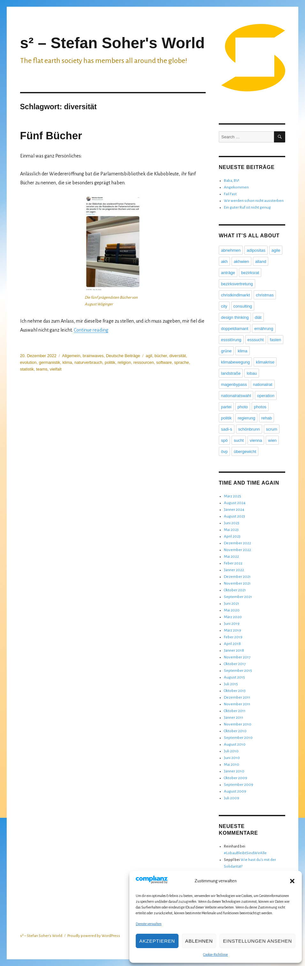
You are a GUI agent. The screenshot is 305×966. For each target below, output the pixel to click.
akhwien (241, 261)
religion (124, 362)
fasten (275, 339)
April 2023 (232, 536)
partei (226, 406)
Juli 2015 (231, 684)
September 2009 (238, 785)
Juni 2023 (231, 523)
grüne (226, 351)
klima (67, 362)
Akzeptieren (157, 941)
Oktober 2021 (235, 590)
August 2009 (235, 791)
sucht (239, 440)
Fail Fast (230, 194)
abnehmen (230, 250)
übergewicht (245, 451)
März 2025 (232, 496)
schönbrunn (249, 429)
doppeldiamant (234, 328)
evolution (28, 362)
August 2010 (235, 744)
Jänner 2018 (234, 650)
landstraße (230, 373)
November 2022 (237, 550)
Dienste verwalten (149, 924)
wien (272, 440)
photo (243, 406)
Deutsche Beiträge (123, 355)
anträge (228, 272)
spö (224, 440)
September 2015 (238, 671)
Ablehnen (199, 941)
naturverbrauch (88, 362)
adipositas (256, 250)
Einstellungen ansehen (257, 941)
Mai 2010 (231, 765)
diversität (177, 355)
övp (224, 451)
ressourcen (143, 362)
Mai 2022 (231, 557)
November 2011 (237, 704)
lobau (252, 373)
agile (275, 250)
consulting (242, 306)
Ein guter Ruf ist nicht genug (247, 207)
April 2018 (232, 644)
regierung (246, 418)
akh (224, 261)
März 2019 (232, 630)
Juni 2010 (232, 758)
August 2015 (234, 677)
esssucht (256, 339)
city (224, 306)
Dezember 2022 (237, 543)
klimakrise (265, 362)
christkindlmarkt (235, 295)
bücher (161, 355)
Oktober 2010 (235, 731)
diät (258, 317)
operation (265, 395)
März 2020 (233, 617)
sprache (181, 362)
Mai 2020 (232, 610)
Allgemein (71, 355)
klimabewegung (235, 362)
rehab (266, 418)
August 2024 (235, 503)
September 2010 (238, 738)
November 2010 (237, 724)
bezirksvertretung (237, 283)
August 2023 (234, 516)
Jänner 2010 (234, 771)
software (164, 362)
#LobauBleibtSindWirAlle (245, 853)
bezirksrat (250, 272)
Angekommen (236, 187)
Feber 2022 (233, 563)
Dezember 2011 (237, 697)
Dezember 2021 (237, 577)
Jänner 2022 (234, 570)
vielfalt (56, 369)
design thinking (235, 317)
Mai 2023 (231, 530)
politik (110, 362)
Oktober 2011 (235, 711)
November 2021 (237, 583)
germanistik (49, 362)
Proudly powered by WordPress (93, 936)
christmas (265, 295)
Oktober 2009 (235, 778)
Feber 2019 (233, 637)
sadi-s (226, 429)
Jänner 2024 (234, 510)
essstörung (231, 339)
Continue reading (91, 330)
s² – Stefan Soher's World (112, 42)
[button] (292, 881)
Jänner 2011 (233, 718)
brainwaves (93, 355)
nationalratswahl (236, 395)
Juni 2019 (232, 624)
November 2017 (237, 657)
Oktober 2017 (235, 664)
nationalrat (262, 384)
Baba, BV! (231, 181)
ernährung (263, 328)
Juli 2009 (231, 798)
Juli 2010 (231, 751)
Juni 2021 (231, 604)
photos (260, 406)
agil (149, 355)
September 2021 (238, 597)
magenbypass (234, 384)
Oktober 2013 (235, 691)
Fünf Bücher (51, 136)
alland (260, 261)
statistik (27, 369)
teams (41, 369)
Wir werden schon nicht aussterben (254, 201)
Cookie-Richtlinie (215, 954)
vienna (256, 440)
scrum (271, 429)
